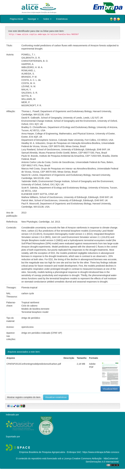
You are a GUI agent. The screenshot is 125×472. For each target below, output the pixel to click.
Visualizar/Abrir (110, 389)
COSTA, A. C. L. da (31, 80)
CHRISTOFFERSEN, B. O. (34, 61)
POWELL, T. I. (28, 54)
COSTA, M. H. (28, 83)
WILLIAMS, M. (28, 99)
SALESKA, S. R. (29, 92)
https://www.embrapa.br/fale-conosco (100, 452)
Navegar (33, 19)
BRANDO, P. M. (29, 77)
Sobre (47, 19)
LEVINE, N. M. (28, 86)
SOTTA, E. (26, 96)
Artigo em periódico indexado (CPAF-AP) (41, 333)
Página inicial (16, 19)
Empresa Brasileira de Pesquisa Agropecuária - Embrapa (47, 452)
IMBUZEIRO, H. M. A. (32, 67)
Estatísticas (62, 19)
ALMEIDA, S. (27, 73)
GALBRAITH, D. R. (30, 57)
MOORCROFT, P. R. (31, 105)
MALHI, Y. (26, 89)
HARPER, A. (27, 64)
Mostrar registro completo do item (24, 397)
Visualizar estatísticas (56, 397)
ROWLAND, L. (28, 70)
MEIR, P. (25, 102)
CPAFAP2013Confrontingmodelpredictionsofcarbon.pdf (34, 364)
